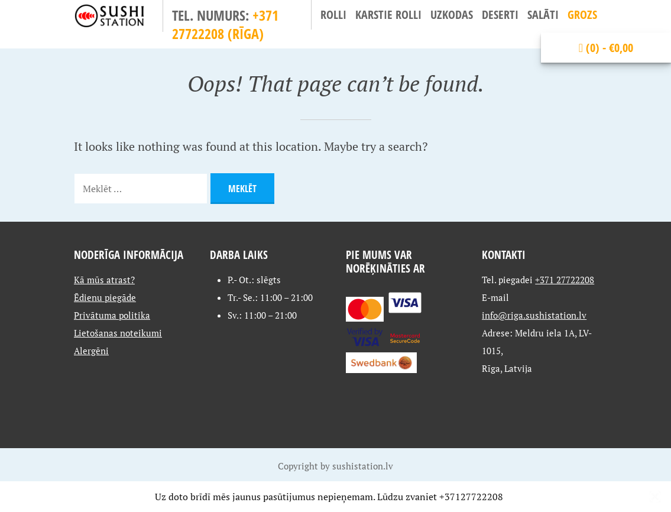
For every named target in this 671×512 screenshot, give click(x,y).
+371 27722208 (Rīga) (225, 24)
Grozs (582, 14)
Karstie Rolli (388, 14)
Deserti (500, 14)
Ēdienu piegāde (105, 297)
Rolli (333, 14)
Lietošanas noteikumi (118, 333)
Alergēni (91, 351)
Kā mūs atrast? (104, 280)
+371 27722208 (564, 280)
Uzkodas (451, 14)
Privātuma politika (112, 315)
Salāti (543, 14)
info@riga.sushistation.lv (534, 315)
